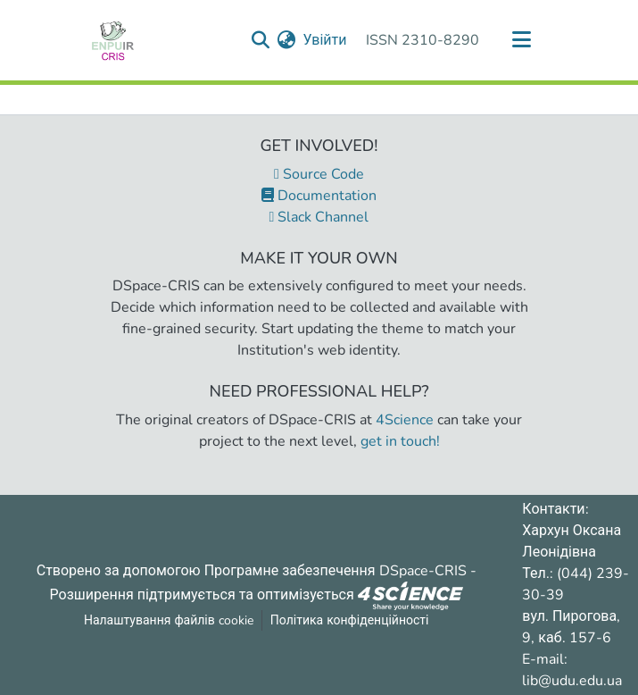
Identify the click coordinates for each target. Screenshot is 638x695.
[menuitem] (286, 40)
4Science (405, 420)
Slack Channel (319, 217)
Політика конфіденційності (349, 620)
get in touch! (400, 441)
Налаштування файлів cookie (168, 620)
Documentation (319, 195)
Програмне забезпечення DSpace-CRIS (335, 571)
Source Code (319, 174)
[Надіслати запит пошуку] (260, 40)
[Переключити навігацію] (522, 40)
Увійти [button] (325, 40)
